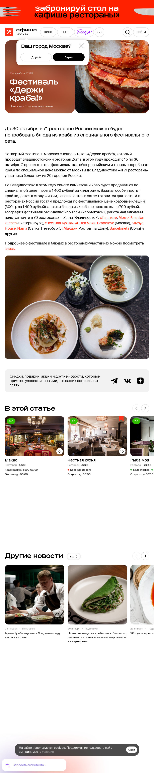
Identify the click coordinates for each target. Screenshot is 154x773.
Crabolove (105, 223)
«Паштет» (108, 217)
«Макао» (69, 228)
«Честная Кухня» (59, 223)
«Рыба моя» (85, 223)
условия (48, 752)
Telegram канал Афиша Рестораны (115, 381)
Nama (22, 228)
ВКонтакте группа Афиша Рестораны (128, 381)
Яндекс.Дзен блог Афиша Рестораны (140, 381)
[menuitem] (48, 32)
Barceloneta (119, 228)
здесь (10, 248)
